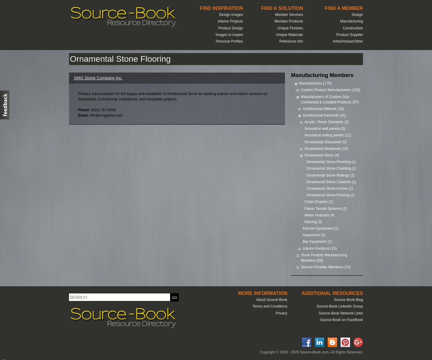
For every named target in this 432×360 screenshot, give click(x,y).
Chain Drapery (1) (318, 202)
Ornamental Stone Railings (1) (330, 175)
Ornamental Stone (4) (321, 155)
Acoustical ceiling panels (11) (327, 135)
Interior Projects (230, 21)
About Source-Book (271, 300)
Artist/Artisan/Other (348, 41)
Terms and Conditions (270, 306)
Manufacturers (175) (315, 83)
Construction (353, 28)
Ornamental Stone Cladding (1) (331, 168)
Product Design (230, 28)
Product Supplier (349, 35)
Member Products (288, 21)
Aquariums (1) (314, 235)
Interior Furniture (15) (320, 248)
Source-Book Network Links (341, 313)
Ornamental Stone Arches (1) (329, 188)
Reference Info (291, 41)
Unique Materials (289, 35)
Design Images (231, 15)
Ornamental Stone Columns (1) (331, 182)
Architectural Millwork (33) (323, 109)
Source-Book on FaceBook (341, 320)
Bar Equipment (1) (317, 242)
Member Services (289, 15)
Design (357, 15)
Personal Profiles (229, 41)
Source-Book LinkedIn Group (339, 306)
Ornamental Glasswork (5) (325, 142)
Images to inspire (229, 35)
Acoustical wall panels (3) (324, 128)
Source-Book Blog (348, 300)
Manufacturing (351, 21)
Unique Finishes (290, 28)
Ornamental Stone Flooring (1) (330, 195)
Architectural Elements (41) (324, 115)
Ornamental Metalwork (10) (326, 149)
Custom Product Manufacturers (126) (330, 90)
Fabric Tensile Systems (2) (325, 209)
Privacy (281, 313)
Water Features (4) (319, 215)
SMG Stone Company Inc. (98, 78)
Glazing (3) (313, 222)
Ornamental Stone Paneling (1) (331, 162)
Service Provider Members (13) (326, 267)
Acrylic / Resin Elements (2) (326, 122)
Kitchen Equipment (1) (320, 228)
